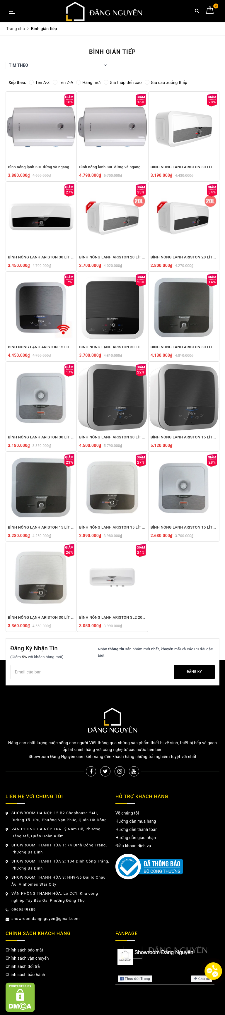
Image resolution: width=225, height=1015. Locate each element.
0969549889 (23, 909)
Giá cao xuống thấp (166, 82)
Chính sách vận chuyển (27, 958)
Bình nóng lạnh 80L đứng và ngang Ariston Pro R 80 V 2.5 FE (112, 167)
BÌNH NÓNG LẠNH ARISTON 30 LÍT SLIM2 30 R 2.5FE (184, 167)
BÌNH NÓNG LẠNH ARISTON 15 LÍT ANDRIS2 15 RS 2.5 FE (112, 527)
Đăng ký (194, 672)
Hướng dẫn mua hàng (135, 821)
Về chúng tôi (127, 813)
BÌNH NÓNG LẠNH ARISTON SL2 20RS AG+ (112, 617)
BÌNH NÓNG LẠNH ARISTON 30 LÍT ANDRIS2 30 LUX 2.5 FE (184, 347)
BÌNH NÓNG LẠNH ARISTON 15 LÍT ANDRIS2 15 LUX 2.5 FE (41, 527)
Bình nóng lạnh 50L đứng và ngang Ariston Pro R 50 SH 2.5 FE (41, 167)
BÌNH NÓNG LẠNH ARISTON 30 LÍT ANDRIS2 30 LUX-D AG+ (112, 347)
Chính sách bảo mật (24, 950)
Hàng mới (88, 82)
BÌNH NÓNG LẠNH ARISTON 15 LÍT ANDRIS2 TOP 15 (184, 437)
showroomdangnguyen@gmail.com (45, 918)
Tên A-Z (39, 82)
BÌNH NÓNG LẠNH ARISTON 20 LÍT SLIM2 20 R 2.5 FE (112, 257)
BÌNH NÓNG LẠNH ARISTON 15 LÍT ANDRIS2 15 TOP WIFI (41, 347)
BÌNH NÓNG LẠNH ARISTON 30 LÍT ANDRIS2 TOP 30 (112, 437)
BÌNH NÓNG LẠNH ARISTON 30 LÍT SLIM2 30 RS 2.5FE (41, 257)
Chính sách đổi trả (23, 966)
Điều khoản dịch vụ (133, 845)
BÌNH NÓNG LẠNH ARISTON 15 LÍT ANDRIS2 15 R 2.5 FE (184, 527)
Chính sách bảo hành (25, 974)
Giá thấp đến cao (123, 82)
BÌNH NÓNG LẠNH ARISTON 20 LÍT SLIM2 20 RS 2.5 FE (184, 257)
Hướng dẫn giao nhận (135, 837)
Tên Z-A (63, 82)
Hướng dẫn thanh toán (136, 829)
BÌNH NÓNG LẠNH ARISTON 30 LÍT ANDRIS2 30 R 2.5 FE (41, 437)
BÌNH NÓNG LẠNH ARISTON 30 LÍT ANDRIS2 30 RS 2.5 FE (41, 617)
